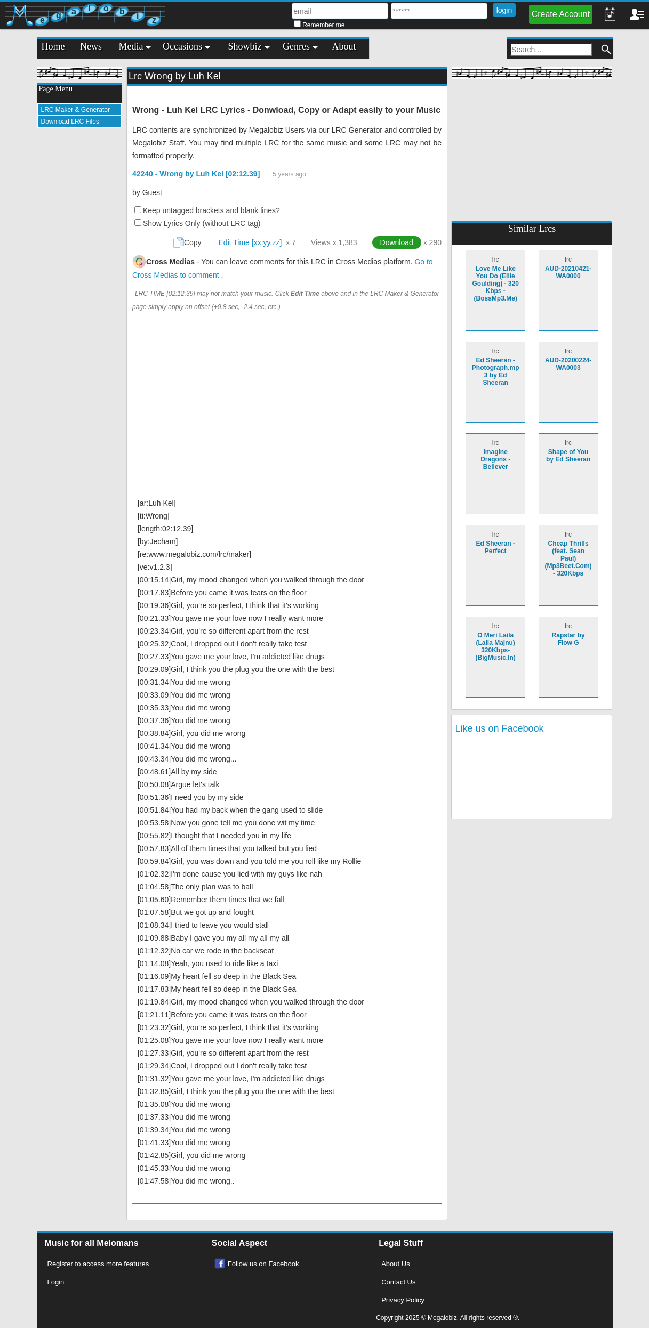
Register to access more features (98, 1264)
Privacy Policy (402, 1300)
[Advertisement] (79, 296)
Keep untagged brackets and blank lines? (211, 210)
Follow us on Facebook (263, 1264)
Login (56, 1282)
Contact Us (398, 1282)
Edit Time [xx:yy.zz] (250, 242)
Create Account (561, 14)
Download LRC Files (70, 121)
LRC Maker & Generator (75, 110)
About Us (395, 1264)
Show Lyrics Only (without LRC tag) (201, 223)
